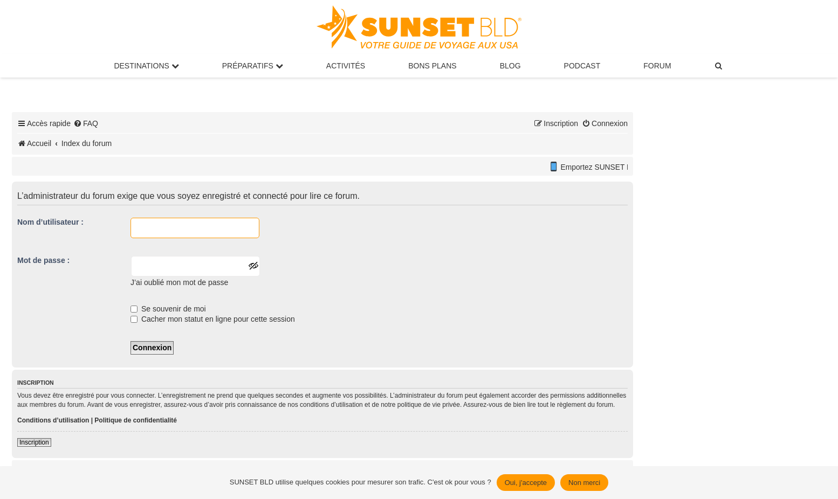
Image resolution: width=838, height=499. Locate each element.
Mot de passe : (43, 260)
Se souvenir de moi (168, 308)
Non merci (584, 483)
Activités (345, 65)
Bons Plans (432, 65)
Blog (510, 65)
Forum (657, 65)
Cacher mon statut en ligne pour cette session (212, 319)
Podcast (582, 65)
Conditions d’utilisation (53, 420)
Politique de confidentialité (135, 420)
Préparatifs (252, 65)
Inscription (34, 442)
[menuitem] (719, 66)
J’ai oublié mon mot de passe (179, 282)
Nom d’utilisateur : (50, 222)
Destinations (146, 65)
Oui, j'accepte (526, 483)
